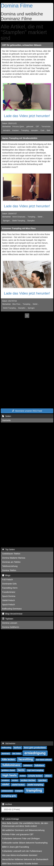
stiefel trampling (35, 784)
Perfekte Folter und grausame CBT (17, 834)
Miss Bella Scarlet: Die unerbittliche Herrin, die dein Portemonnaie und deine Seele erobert (25, 824)
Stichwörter (8, 743)
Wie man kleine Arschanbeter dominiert (19, 855)
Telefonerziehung (10, 566)
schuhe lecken (35, 775)
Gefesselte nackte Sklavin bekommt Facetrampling (25, 843)
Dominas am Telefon (11, 562)
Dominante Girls (9, 584)
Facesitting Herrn (10, 588)
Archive (7, 804)
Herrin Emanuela (18, 217)
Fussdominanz (8, 592)
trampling (34, 790)
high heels (9, 775)
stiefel (5, 784)
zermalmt (6, 130)
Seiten (6, 416)
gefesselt (29, 127)
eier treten (16, 754)
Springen (6, 221)
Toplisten (7, 619)
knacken (15, 130)
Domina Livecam (9, 623)
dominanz (6, 754)
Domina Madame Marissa (13, 558)
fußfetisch (28, 765)
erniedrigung (35, 753)
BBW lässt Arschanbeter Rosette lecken (20, 863)
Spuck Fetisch (8, 604)
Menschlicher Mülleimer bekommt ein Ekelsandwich (25, 859)
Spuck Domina (8, 596)
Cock (42, 130)
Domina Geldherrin (10, 627)
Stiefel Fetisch (8, 600)
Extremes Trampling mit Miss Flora (19, 228)
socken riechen (28, 780)
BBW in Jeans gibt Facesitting (15, 847)
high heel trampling (35, 770)
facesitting (25, 759)
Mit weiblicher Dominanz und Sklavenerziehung (23, 830)
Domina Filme (17, 6)
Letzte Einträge (10, 819)
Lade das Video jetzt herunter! (27, 116)
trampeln (19, 791)
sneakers (5, 780)
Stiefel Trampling (18, 221)
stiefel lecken (18, 784)
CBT (37, 127)
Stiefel (40, 217)
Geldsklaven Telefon (11, 554)
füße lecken (8, 759)
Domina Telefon (9, 570)
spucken (42, 780)
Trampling (25, 130)
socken (15, 780)
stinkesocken (7, 791)
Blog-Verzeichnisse (12, 614)
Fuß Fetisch (7, 579)
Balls (49, 130)
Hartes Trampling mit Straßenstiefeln (19, 138)
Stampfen (31, 221)
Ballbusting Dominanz (12, 609)
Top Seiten (8, 549)
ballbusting (6, 748)
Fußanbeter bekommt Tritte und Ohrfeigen (21, 838)
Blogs (6, 575)
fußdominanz (11, 765)
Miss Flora (16, 304)
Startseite (6, 420)
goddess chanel (8, 770)
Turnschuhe (45, 127)
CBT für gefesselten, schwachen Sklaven (21, 45)
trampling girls (9, 796)
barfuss (17, 747)
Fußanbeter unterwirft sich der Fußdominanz (22, 851)
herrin (21, 770)
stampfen (34, 130)
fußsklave (39, 765)
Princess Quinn (18, 127)
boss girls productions (35, 747)
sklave (48, 775)
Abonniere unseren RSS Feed (27, 411)
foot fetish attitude (43, 760)
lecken (22, 776)
